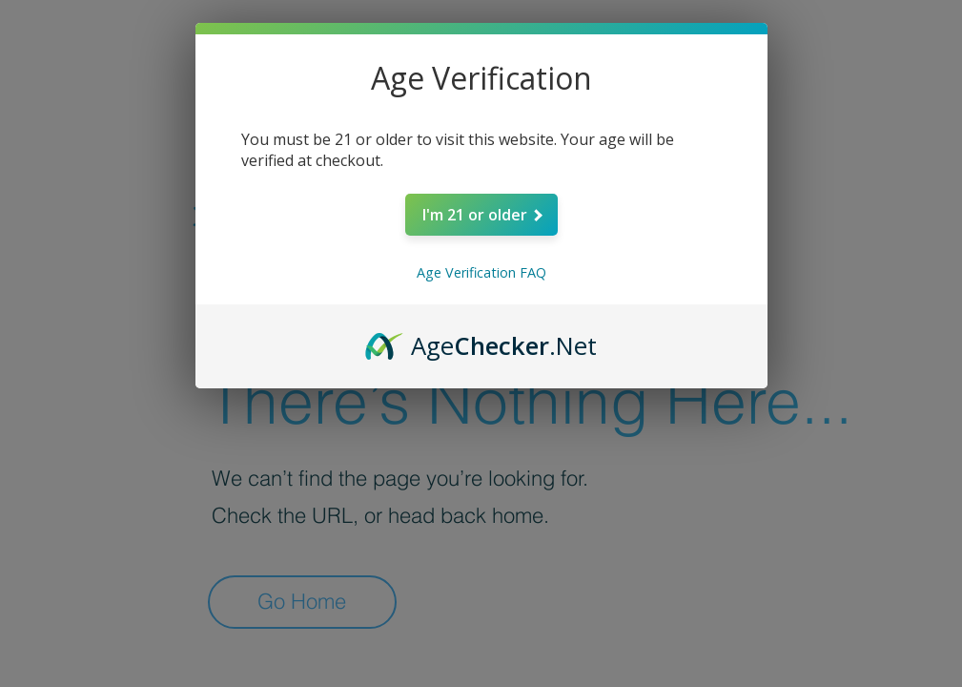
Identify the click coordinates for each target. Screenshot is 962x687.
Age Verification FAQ (481, 272)
